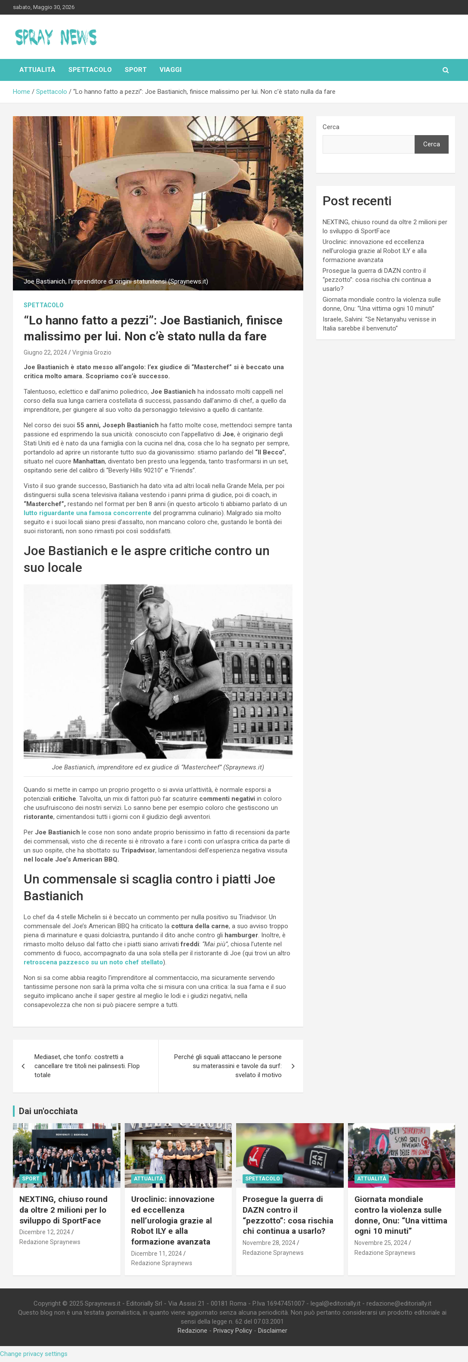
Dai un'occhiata (48, 1111)
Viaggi (171, 70)
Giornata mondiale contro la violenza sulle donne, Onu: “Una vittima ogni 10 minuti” (400, 1215)
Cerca (331, 127)
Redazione (192, 1330)
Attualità (37, 70)
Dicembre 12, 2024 (44, 1232)
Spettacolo (90, 70)
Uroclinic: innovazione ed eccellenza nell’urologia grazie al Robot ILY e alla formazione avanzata (375, 251)
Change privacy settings (34, 1354)
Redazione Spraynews (49, 1241)
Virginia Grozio (91, 352)
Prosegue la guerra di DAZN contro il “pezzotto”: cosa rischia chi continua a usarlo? (377, 280)
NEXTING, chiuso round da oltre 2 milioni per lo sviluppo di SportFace (63, 1209)
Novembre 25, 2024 (380, 1242)
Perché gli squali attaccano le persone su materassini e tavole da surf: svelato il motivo (228, 1066)
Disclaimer (272, 1330)
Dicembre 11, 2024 (156, 1253)
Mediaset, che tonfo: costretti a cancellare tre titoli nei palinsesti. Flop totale (87, 1066)
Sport (136, 70)
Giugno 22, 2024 (45, 352)
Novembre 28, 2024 (269, 1242)
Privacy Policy (232, 1330)
